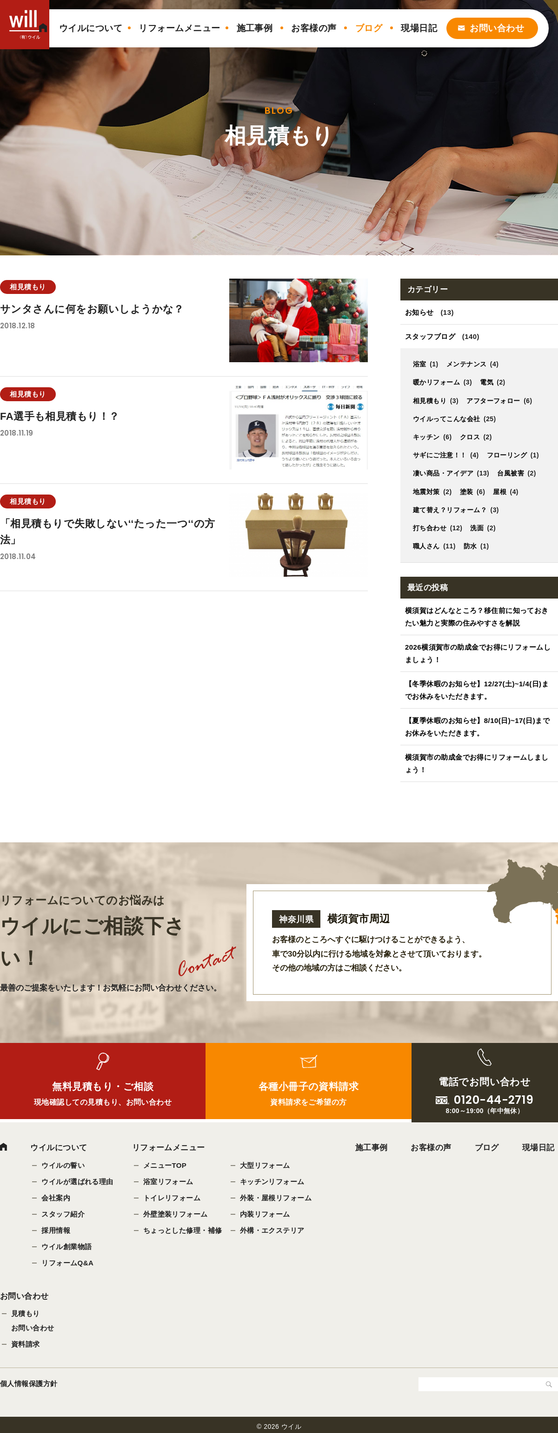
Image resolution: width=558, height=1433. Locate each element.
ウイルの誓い (63, 1165)
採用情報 (55, 1230)
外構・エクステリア (272, 1230)
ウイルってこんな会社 (446, 419)
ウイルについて (90, 28)
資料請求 (25, 1344)
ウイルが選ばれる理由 (77, 1181)
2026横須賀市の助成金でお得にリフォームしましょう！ (478, 653)
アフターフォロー (493, 400)
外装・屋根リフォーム (276, 1198)
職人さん (426, 546)
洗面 (477, 528)
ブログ (368, 28)
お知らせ (419, 312)
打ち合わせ (429, 528)
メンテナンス (466, 364)
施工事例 (255, 28)
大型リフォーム (265, 1165)
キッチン (426, 437)
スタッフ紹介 (63, 1214)
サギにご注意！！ (440, 455)
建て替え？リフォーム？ (450, 510)
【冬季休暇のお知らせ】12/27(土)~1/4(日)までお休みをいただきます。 (477, 690)
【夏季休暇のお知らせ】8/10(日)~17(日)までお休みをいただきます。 (477, 726)
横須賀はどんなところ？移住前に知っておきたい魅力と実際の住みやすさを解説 (477, 616)
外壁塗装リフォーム (175, 1214)
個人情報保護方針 (29, 1384)
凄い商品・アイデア (443, 473)
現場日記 (419, 28)
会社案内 (55, 1198)
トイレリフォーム (172, 1198)
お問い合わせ (497, 28)
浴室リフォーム (168, 1181)
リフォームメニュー (179, 28)
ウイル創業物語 (66, 1247)
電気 (486, 382)
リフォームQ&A (67, 1263)
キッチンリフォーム (272, 1181)
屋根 (500, 491)
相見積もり (429, 400)
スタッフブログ (430, 336)
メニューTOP (165, 1165)
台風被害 (510, 473)
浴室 (419, 364)
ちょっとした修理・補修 (182, 1230)
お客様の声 (313, 28)
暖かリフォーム (436, 382)
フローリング (507, 455)
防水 (470, 546)
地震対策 (426, 491)
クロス (470, 437)
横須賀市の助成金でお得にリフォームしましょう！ (477, 763)
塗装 (466, 491)
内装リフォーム (265, 1214)
